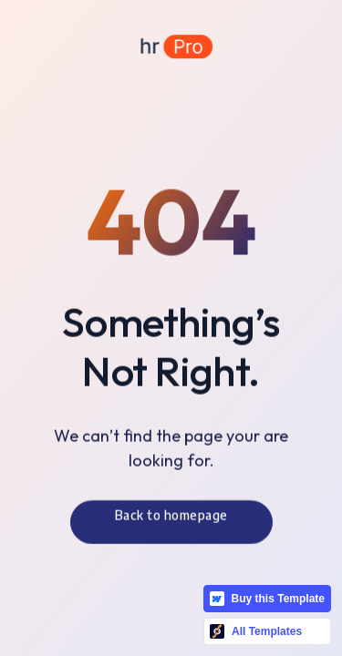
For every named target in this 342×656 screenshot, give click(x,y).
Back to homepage (171, 518)
